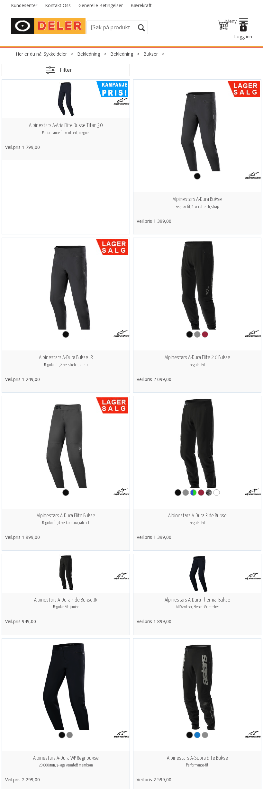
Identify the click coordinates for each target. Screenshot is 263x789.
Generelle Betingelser (100, 5)
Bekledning (88, 54)
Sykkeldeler (55, 54)
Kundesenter (24, 5)
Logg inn (243, 36)
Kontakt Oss (58, 5)
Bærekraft (141, 5)
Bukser (150, 54)
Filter (66, 69)
